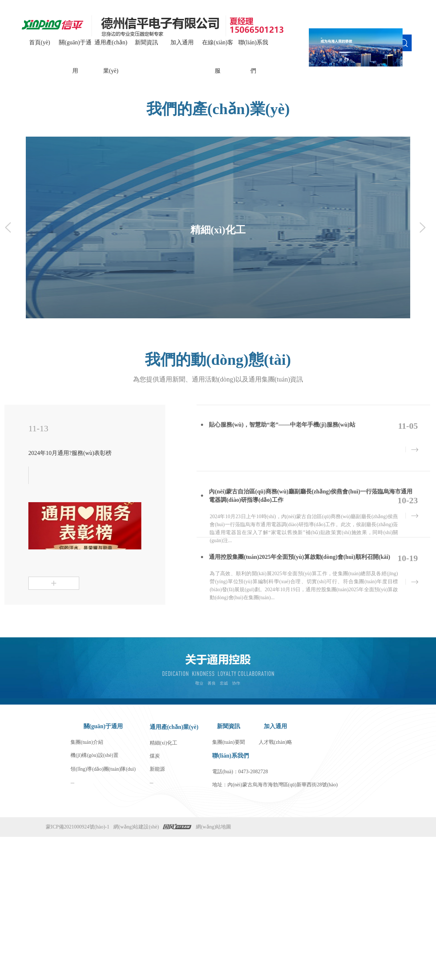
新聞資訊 (146, 42)
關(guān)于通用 (75, 56)
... (72, 782)
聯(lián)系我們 (253, 56)
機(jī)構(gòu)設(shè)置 (94, 755)
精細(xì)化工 (163, 743)
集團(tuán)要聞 (228, 742)
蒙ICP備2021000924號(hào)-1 (77, 827)
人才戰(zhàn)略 (275, 742)
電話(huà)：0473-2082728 (240, 771)
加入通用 (182, 42)
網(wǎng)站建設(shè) (136, 827)
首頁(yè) (39, 42)
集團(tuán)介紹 (86, 742)
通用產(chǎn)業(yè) (111, 56)
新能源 (157, 769)
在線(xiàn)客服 (217, 56)
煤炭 (155, 756)
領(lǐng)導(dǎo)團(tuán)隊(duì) (103, 769)
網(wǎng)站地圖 (213, 827)
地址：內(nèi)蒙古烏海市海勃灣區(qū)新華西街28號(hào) (275, 784)
